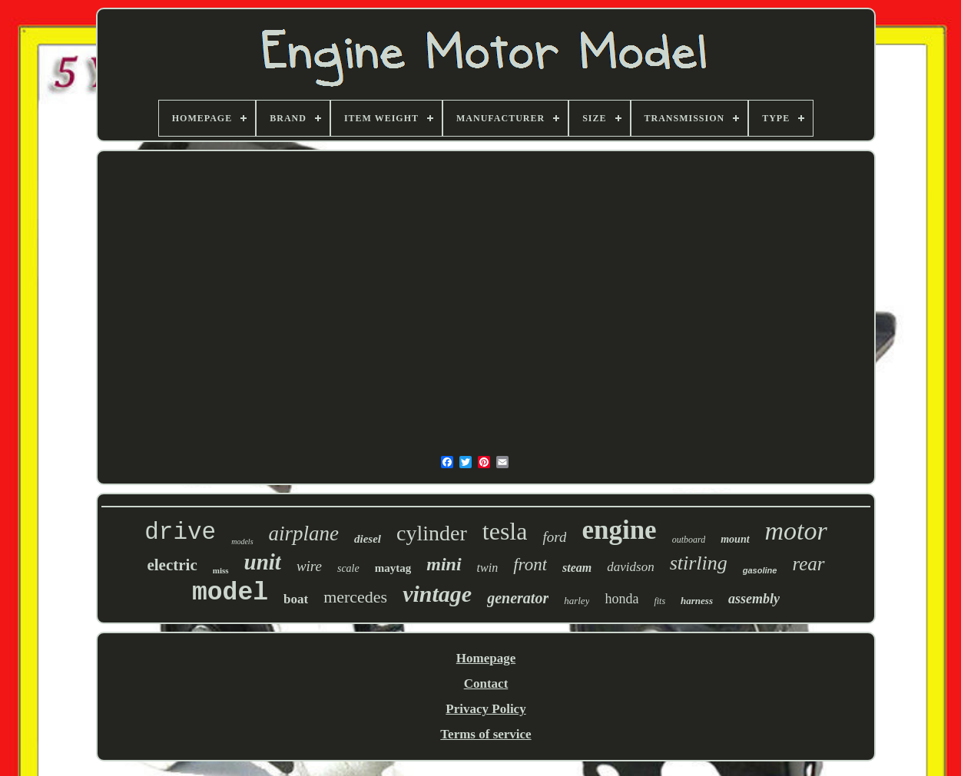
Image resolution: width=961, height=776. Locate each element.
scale (348, 568)
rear (808, 563)
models (242, 541)
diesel (367, 539)
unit (262, 562)
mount (735, 539)
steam (577, 567)
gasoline (760, 570)
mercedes (355, 596)
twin (488, 567)
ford (554, 537)
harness (697, 600)
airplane (304, 533)
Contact (486, 683)
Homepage (485, 658)
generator (517, 597)
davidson (630, 567)
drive (180, 532)
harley (576, 600)
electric (172, 565)
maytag (393, 568)
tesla (505, 531)
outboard (689, 539)
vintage (437, 593)
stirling (698, 563)
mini (443, 564)
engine (619, 530)
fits (659, 601)
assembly (754, 598)
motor (796, 531)
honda (621, 598)
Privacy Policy (485, 709)
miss (221, 570)
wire (309, 566)
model (230, 593)
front (530, 564)
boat (295, 599)
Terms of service (485, 734)
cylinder (431, 533)
